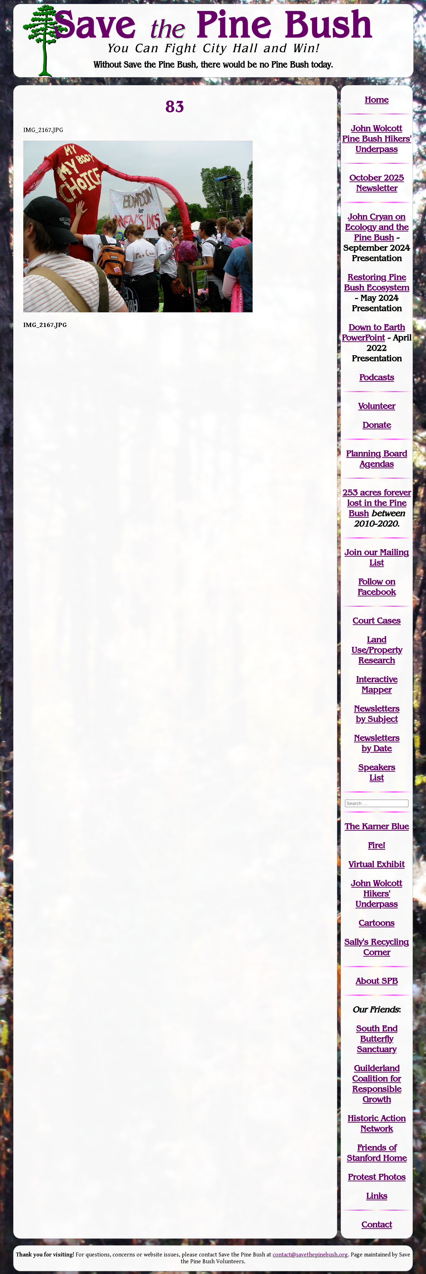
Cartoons (376, 923)
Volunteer (376, 406)
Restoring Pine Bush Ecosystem (376, 282)
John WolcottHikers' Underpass (376, 893)
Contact (377, 1224)
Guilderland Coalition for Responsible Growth (376, 1083)
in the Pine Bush (379, 502)
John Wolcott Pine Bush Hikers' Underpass (376, 138)
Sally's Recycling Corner (376, 947)
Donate (377, 425)
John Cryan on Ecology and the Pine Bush (376, 227)
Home (376, 99)
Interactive (376, 679)
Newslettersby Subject (376, 713)
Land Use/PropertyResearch (376, 649)
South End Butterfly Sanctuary (376, 1038)
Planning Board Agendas (376, 458)
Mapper (377, 689)
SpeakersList (376, 772)
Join (353, 552)
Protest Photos (377, 1177)
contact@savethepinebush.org (310, 1254)
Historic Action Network (377, 1123)
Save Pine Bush (213, 24)
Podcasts (376, 377)
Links (376, 1196)
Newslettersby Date (376, 743)
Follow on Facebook (377, 586)
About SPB (377, 981)
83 (175, 106)
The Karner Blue (377, 826)
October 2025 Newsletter (376, 182)
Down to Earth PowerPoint (373, 332)
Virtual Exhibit (377, 864)
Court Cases (377, 620)
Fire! (376, 845)
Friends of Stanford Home (377, 1152)
